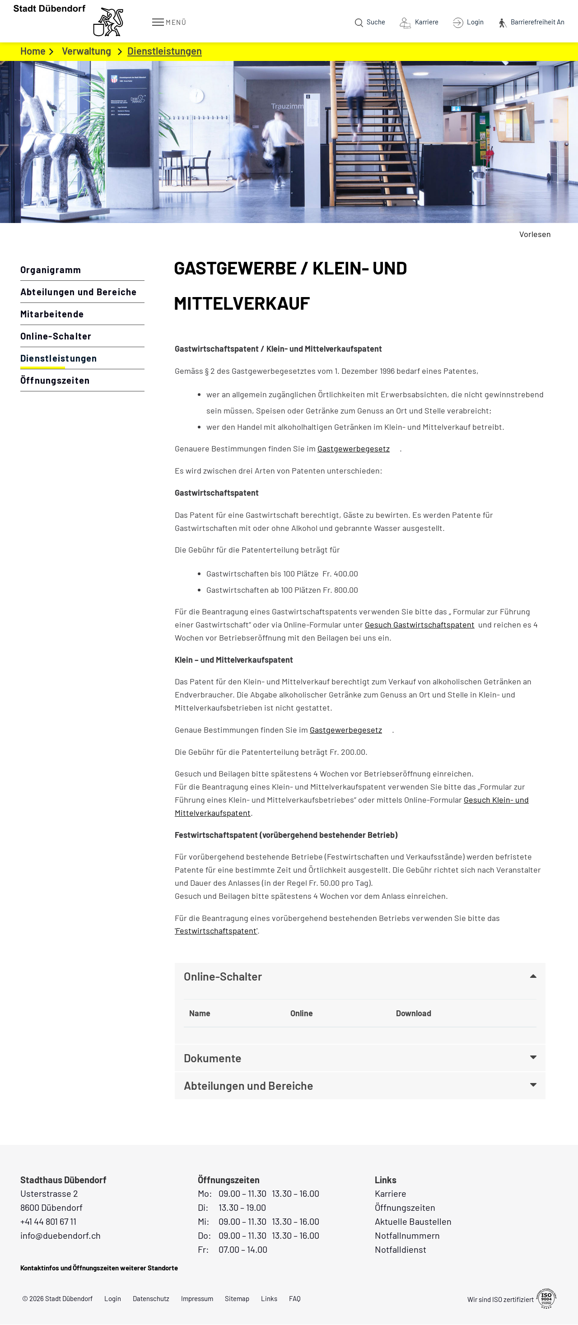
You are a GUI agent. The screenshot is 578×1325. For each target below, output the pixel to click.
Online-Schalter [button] (223, 976)
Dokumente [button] (213, 1058)
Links (269, 1299)
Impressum (197, 1299)
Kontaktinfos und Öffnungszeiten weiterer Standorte (99, 1268)
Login (112, 1299)
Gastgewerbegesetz (358, 448)
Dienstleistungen (82, 357)
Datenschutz (151, 1299)
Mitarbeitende (52, 313)
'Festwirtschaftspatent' (216, 930)
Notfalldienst (400, 1249)
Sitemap (237, 1299)
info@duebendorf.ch (60, 1235)
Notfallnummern (407, 1235)
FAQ (295, 1299)
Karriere (390, 1193)
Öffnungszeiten (55, 380)
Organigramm (51, 269)
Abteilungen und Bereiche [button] (248, 1086)
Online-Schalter (56, 335)
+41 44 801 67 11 (48, 1221)
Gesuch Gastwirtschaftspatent (420, 624)
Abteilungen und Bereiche (78, 291)
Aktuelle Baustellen (413, 1221)
